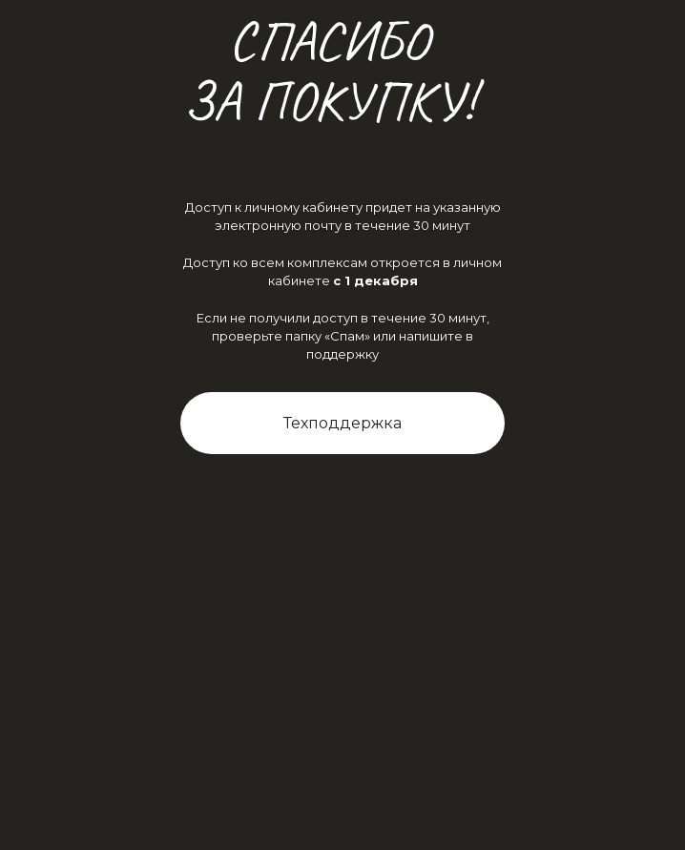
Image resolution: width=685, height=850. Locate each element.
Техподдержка (342, 423)
